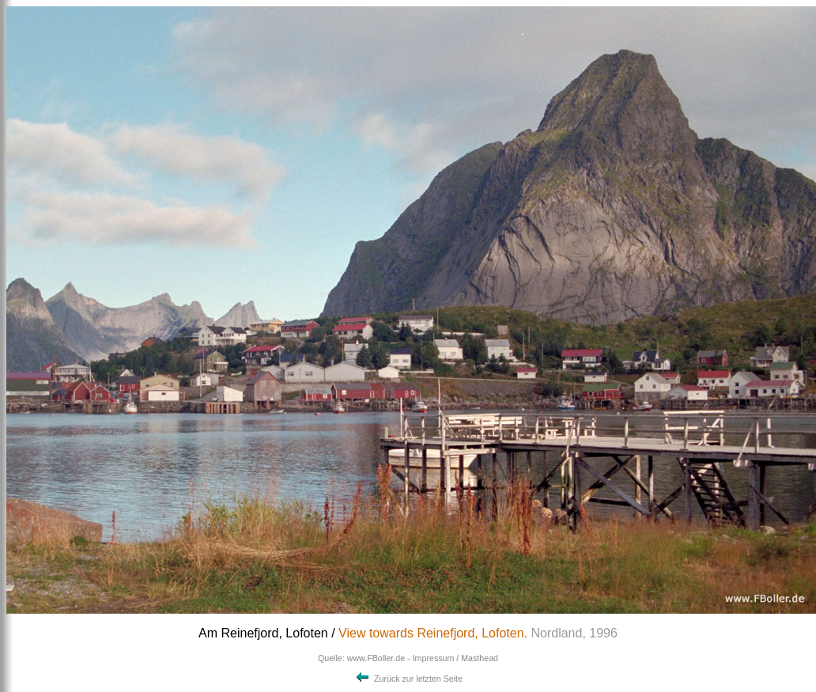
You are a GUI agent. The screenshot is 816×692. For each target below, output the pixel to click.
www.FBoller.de (376, 658)
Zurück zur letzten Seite (408, 678)
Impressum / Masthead (455, 658)
